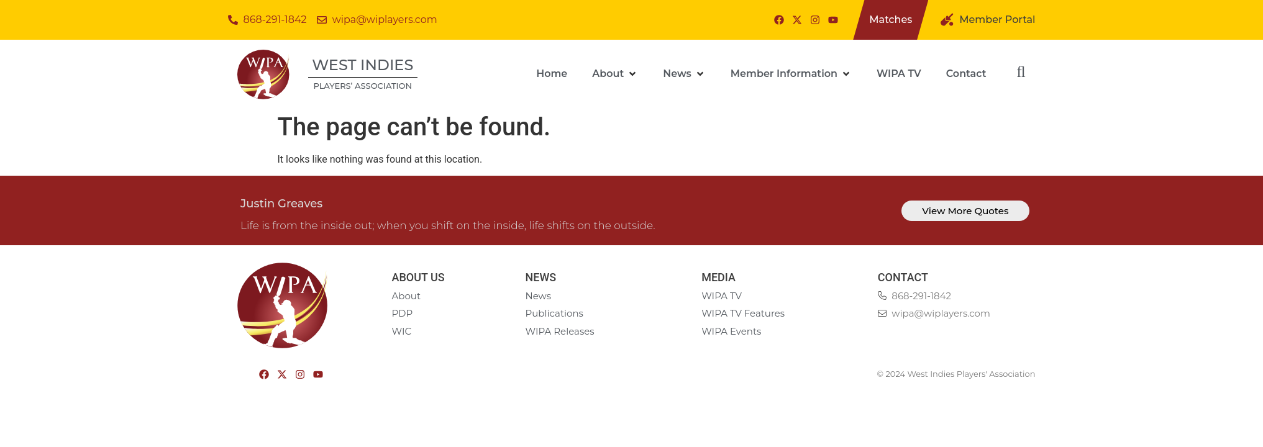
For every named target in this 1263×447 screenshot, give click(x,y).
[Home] (551, 73)
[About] (615, 73)
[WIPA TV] (899, 73)
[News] (684, 73)
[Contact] (966, 73)
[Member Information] (791, 73)
